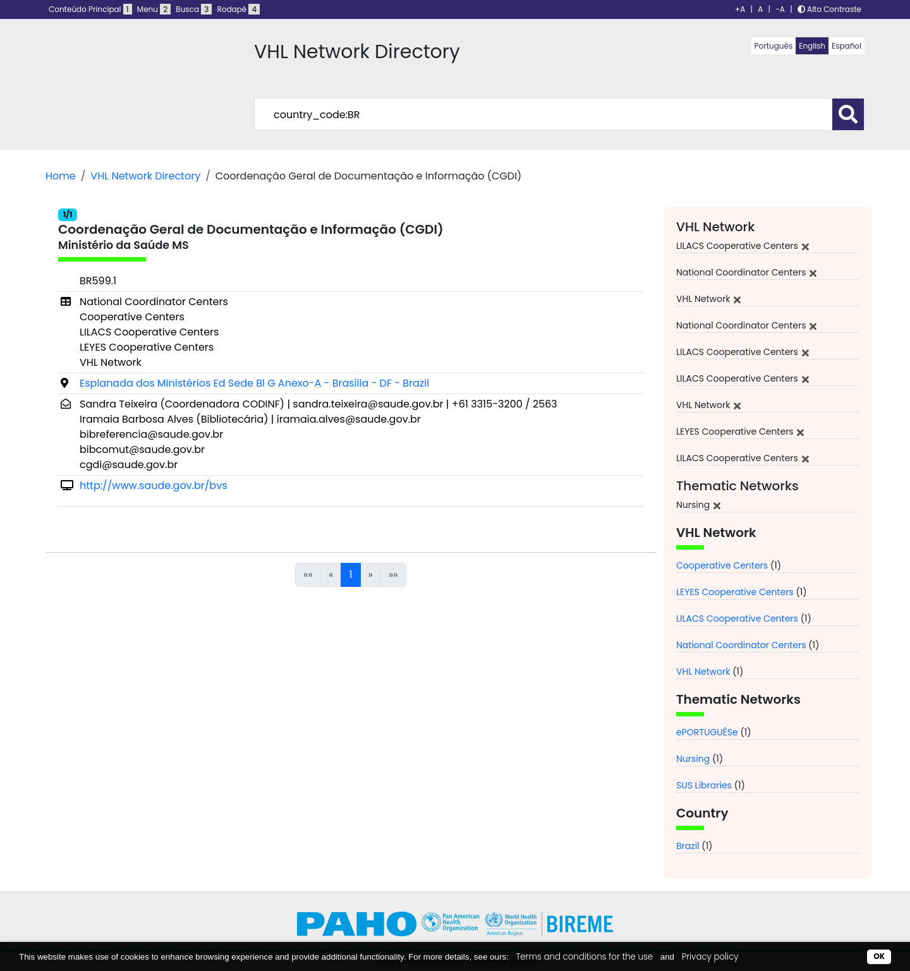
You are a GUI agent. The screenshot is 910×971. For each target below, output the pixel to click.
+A (740, 9)
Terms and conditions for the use (584, 957)
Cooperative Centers (722, 565)
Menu (154, 9)
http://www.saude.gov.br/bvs (154, 485)
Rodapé (238, 9)
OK (879, 956)
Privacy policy (710, 957)
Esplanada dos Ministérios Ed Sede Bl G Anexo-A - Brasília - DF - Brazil (254, 383)
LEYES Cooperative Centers (735, 592)
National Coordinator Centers (741, 645)
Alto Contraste (829, 9)
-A (780, 9)
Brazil (688, 846)
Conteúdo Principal (90, 9)
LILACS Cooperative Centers (737, 618)
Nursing (693, 758)
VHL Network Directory (145, 176)
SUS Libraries (704, 785)
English (812, 45)
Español (846, 45)
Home (61, 176)
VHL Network (703, 671)
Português (774, 45)
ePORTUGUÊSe (707, 732)
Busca (194, 9)
